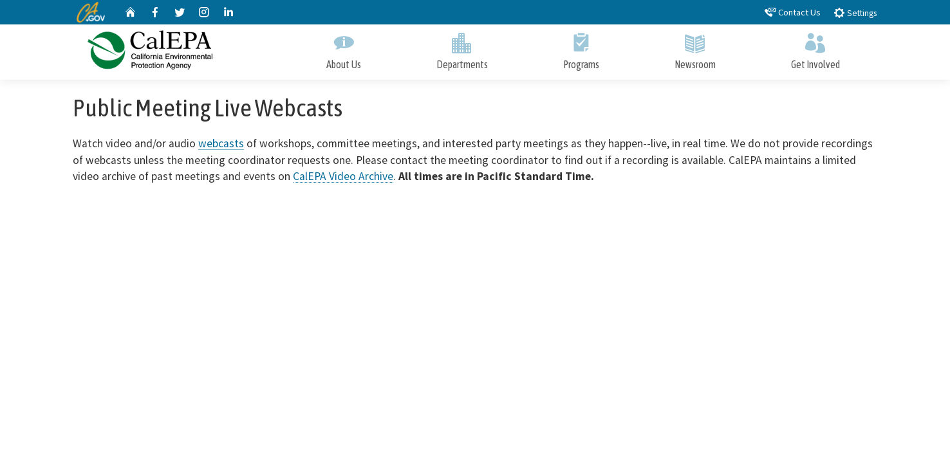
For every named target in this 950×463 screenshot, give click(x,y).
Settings (855, 12)
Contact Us (793, 12)
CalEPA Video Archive (343, 176)
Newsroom (695, 49)
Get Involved (815, 49)
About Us (343, 49)
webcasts (221, 143)
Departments (462, 49)
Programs (580, 49)
